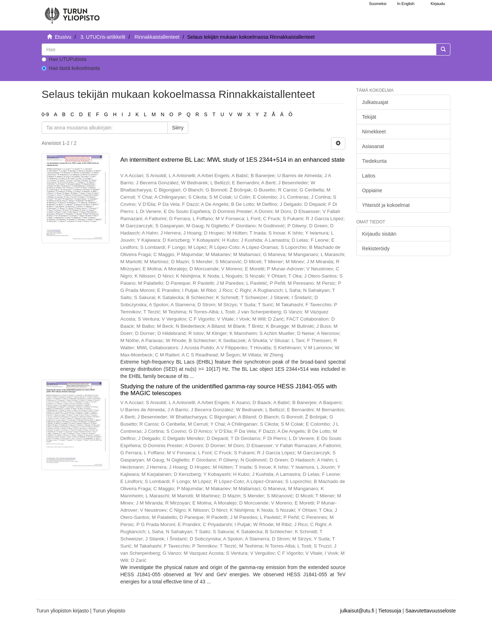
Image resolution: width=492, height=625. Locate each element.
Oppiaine (372, 190)
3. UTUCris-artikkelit (102, 37)
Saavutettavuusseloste (430, 611)
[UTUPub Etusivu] (72, 12)
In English (405, 3)
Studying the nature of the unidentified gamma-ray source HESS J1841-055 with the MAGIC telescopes (228, 390)
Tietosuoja (389, 611)
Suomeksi (377, 3)
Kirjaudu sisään (379, 234)
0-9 (45, 114)
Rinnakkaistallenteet (156, 37)
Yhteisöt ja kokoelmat (386, 205)
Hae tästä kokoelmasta (71, 68)
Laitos (368, 176)
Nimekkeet (374, 131)
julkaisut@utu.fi (357, 611)
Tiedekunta (374, 161)
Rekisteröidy (376, 248)
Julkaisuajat (375, 102)
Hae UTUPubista (64, 59)
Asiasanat (373, 146)
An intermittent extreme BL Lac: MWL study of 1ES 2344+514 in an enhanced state (232, 159)
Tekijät (369, 117)
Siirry (178, 128)
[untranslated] (239, 49)
